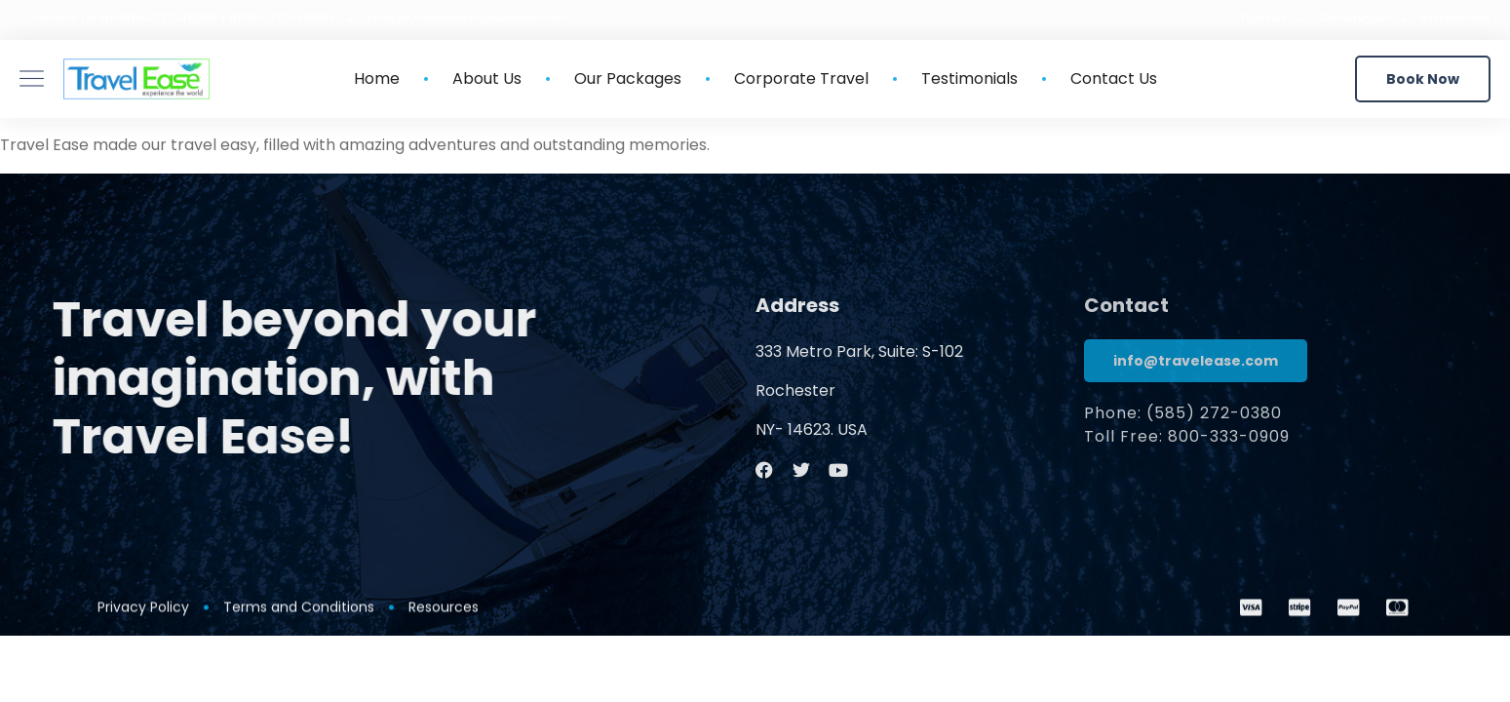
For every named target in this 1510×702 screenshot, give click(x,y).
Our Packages (627, 79)
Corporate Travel (801, 79)
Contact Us (1113, 79)
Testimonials (969, 79)
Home (377, 79)
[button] (1423, 79)
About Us (487, 79)
